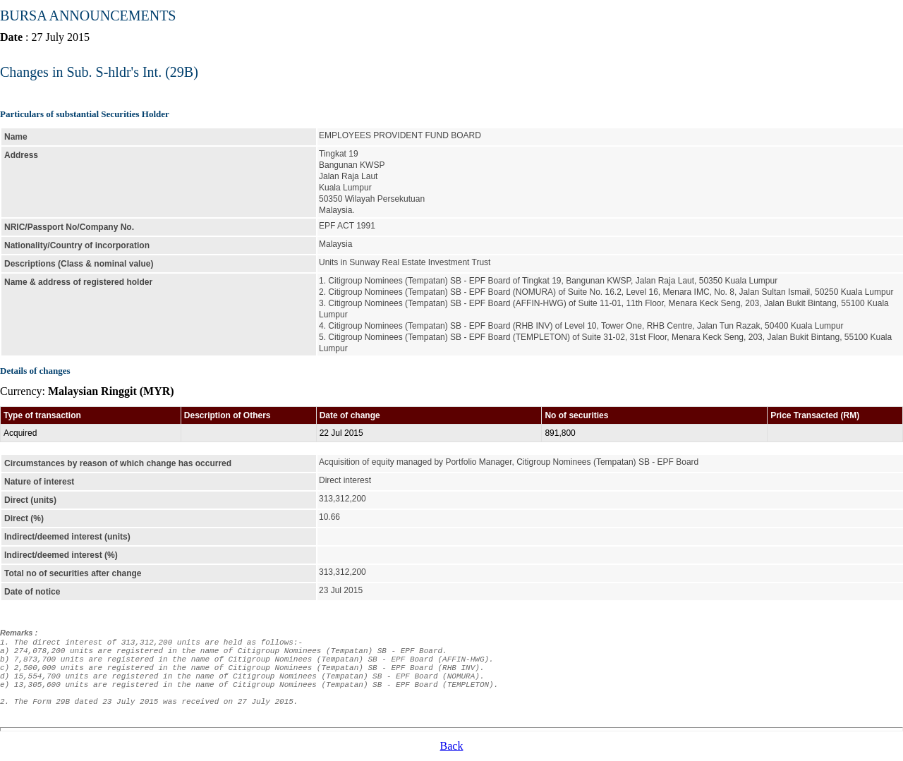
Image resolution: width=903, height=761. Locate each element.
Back (451, 746)
